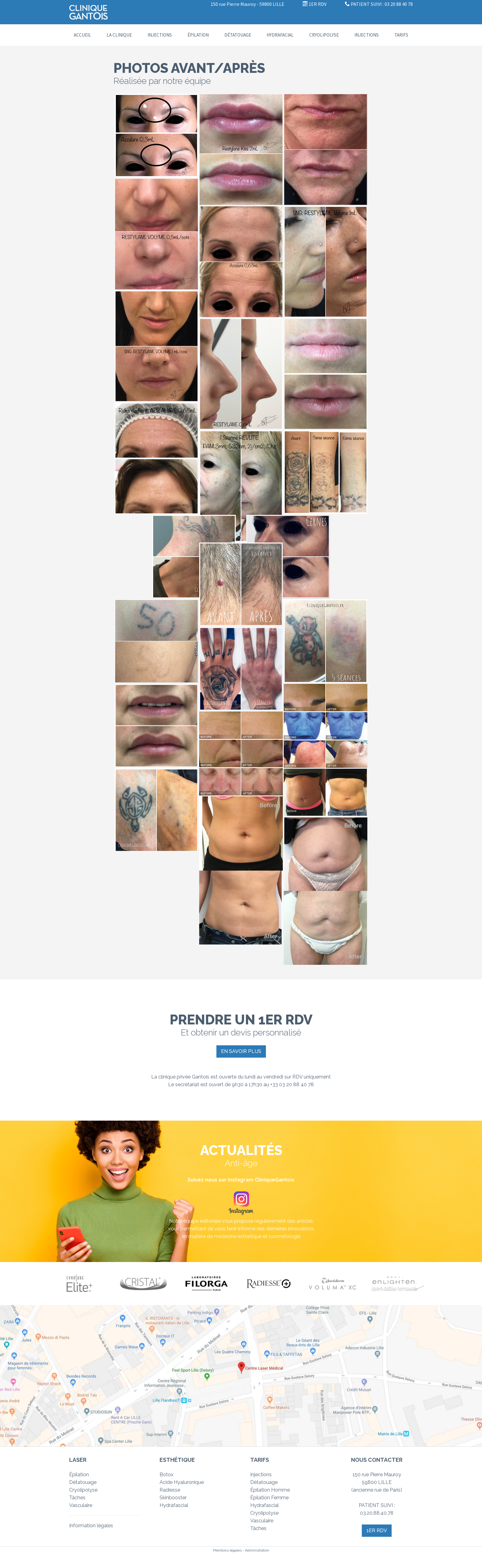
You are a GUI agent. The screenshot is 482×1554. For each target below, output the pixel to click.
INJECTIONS (366, 35)
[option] (83, 1283)
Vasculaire (80, 1505)
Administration (257, 1550)
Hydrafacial (280, 35)
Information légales (91, 1525)
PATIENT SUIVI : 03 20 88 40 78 (379, 4)
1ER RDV (314, 4)
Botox (166, 1474)
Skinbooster (173, 1498)
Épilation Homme (270, 1490)
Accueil (82, 35)
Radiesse (170, 1490)
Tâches (77, 1498)
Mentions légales (227, 1550)
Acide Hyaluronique (182, 1482)
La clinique (119, 35)
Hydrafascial (174, 1505)
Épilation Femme (269, 1498)
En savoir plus (241, 1051)
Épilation (198, 35)
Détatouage (237, 35)
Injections (160, 35)
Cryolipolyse (324, 35)
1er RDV (376, 1530)
